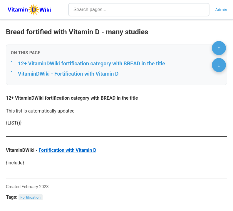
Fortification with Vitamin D (67, 150)
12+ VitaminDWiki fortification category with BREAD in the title (91, 63)
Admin (221, 9)
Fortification (31, 197)
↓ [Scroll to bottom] (218, 65)
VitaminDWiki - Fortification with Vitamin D (68, 74)
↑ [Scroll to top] (218, 48)
